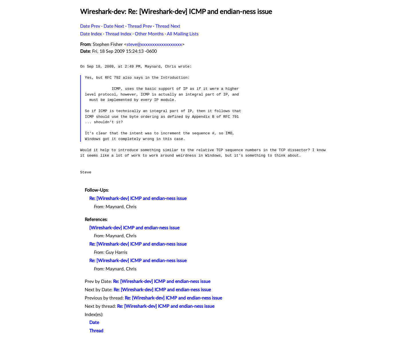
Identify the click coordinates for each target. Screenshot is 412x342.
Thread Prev (140, 26)
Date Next (114, 26)
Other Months (149, 34)
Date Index (91, 34)
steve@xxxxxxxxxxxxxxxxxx (154, 44)
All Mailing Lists (183, 34)
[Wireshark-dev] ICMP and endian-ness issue (134, 228)
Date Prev (90, 26)
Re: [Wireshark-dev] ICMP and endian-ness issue (138, 198)
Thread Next (167, 26)
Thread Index (118, 34)
